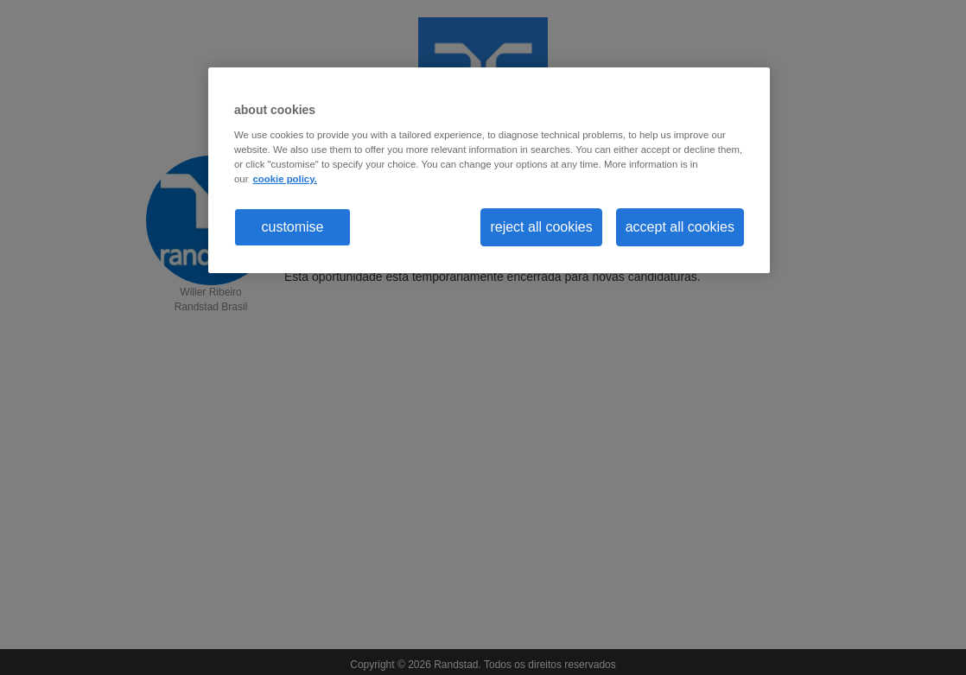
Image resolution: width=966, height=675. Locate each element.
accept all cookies (680, 227)
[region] (489, 170)
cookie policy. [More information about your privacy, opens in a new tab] (284, 179)
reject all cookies (541, 227)
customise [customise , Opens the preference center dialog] (292, 227)
